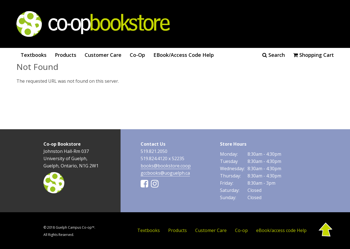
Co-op (137, 55)
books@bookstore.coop (166, 166)
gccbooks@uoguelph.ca (165, 173)
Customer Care (103, 55)
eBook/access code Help (183, 55)
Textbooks (33, 55)
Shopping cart (313, 55)
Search (273, 55)
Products (65, 55)
